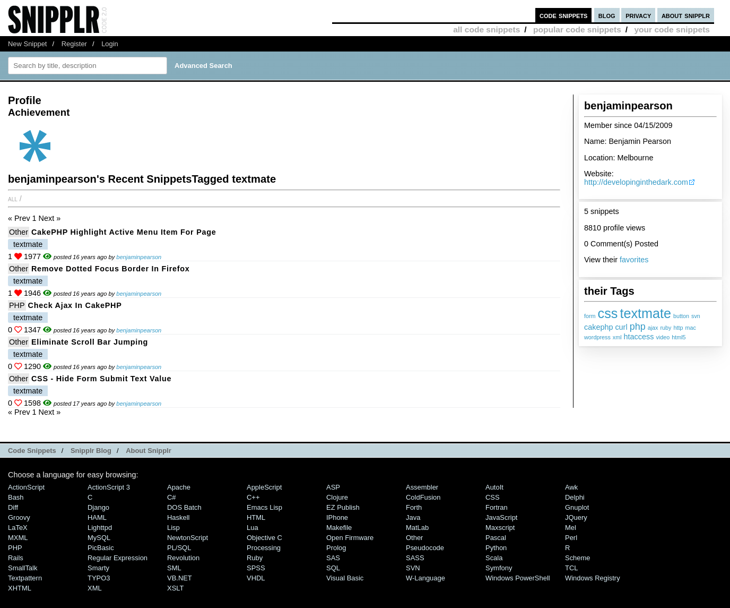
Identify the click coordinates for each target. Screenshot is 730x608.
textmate (645, 313)
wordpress (597, 337)
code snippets (564, 15)
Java (413, 517)
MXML (18, 538)
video (663, 337)
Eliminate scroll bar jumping (89, 342)
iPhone (337, 517)
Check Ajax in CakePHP (75, 305)
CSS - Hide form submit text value (101, 378)
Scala (493, 558)
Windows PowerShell (517, 578)
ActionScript (26, 487)
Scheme (577, 558)
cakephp (598, 327)
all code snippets (486, 29)
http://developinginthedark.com (636, 182)
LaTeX (18, 528)
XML (95, 588)
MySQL (99, 538)
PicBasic (101, 548)
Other (18, 232)
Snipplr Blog (91, 451)
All (13, 198)
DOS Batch (184, 507)
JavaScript (501, 517)
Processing (264, 548)
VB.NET (179, 578)
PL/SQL (179, 548)
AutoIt (494, 487)
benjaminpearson (138, 257)
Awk (571, 487)
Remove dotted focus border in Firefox (110, 268)
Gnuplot (577, 507)
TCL (571, 568)
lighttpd (100, 528)
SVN (413, 568)
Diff (13, 507)
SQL (333, 568)
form (590, 316)
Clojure (337, 497)
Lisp (173, 528)
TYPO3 (99, 578)
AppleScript (264, 487)
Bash (16, 497)
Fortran (496, 507)
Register (74, 44)
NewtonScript (187, 538)
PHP (17, 305)
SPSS (256, 568)
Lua (252, 528)
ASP (333, 487)
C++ (253, 497)
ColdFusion (423, 497)
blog (606, 15)
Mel (570, 528)
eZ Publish (343, 507)
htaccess (639, 336)
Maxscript (500, 528)
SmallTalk (22, 568)
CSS (492, 497)
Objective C (264, 538)
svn (695, 316)
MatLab (417, 528)
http (678, 327)
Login (109, 44)
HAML (97, 517)
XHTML (19, 588)
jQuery (576, 517)
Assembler (422, 487)
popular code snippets (577, 29)
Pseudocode (425, 548)
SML (174, 568)
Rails (15, 558)
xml (617, 337)
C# (171, 497)
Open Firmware (349, 538)
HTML (256, 517)
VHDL (256, 578)
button (681, 316)
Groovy (19, 517)
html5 (678, 337)
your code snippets (672, 29)
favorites (634, 259)
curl (621, 327)
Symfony (498, 568)
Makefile (339, 528)
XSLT (175, 588)
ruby (665, 327)
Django (98, 507)
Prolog (336, 548)
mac (690, 327)
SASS (415, 558)
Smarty (98, 568)
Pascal (495, 538)
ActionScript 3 (109, 487)
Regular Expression (117, 558)
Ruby (255, 558)
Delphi (575, 497)
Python (496, 548)
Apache (178, 487)
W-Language (425, 578)
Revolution (183, 558)
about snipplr (686, 15)
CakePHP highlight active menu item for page (123, 232)
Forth (414, 507)
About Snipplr (148, 451)
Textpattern (25, 578)
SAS (333, 558)
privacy (638, 15)
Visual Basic (344, 578)
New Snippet (27, 44)
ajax (653, 327)
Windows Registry (592, 578)
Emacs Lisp (264, 507)
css (608, 313)
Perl (571, 538)
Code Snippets (32, 451)
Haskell (178, 517)
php (638, 326)
